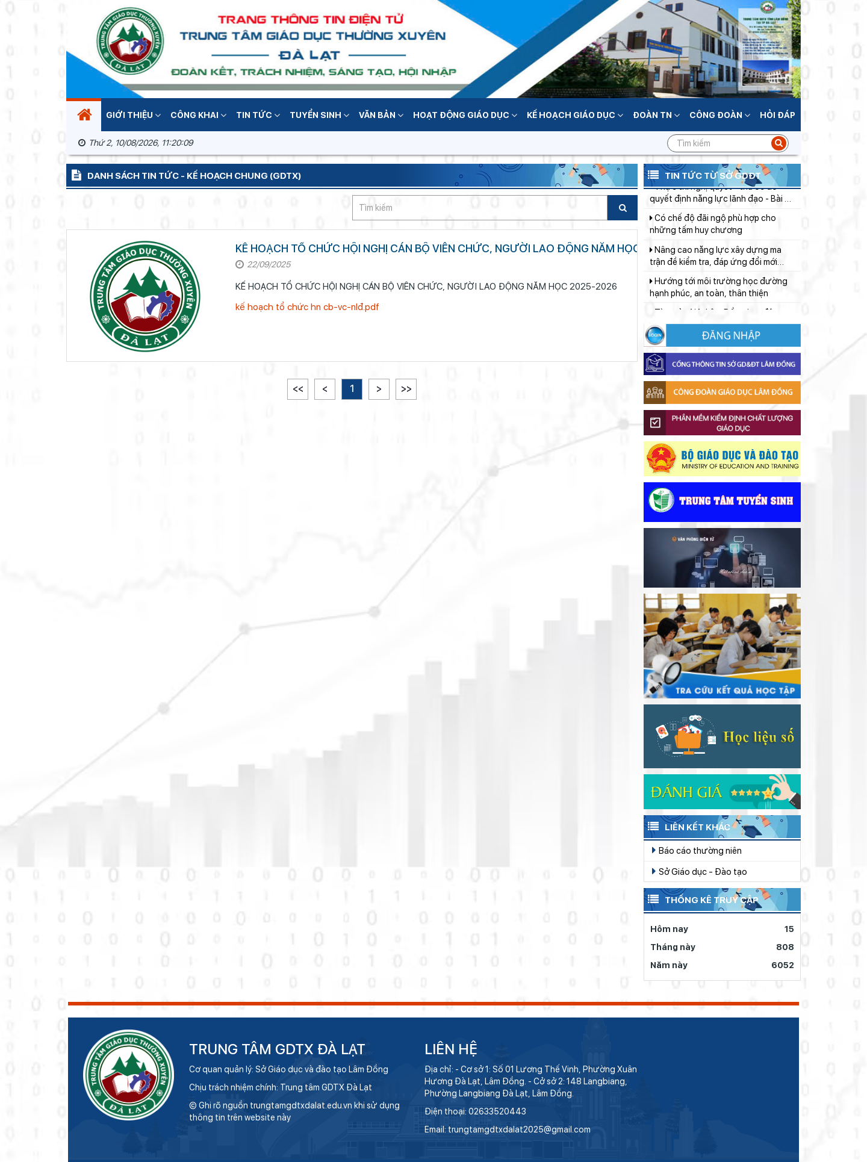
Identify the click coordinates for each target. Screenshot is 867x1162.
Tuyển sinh (319, 115)
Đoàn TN (656, 115)
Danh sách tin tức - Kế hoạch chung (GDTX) (183, 174)
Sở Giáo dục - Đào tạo (699, 871)
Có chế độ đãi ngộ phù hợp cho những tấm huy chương (713, 233)
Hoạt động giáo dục (465, 115)
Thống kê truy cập (701, 899)
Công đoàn (719, 115)
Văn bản (381, 115)
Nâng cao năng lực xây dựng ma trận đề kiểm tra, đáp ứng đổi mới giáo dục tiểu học (716, 265)
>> (406, 388)
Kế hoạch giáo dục (575, 115)
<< (298, 388)
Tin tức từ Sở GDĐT (702, 174)
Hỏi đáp (777, 115)
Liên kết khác (687, 826)
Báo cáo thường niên (697, 850)
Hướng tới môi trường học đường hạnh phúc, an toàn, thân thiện (719, 296)
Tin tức (258, 115)
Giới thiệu (133, 115)
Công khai (198, 115)
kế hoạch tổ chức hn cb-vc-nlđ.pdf (307, 307)
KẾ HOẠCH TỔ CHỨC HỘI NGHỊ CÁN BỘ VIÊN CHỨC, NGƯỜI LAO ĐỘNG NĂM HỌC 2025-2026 (469, 248)
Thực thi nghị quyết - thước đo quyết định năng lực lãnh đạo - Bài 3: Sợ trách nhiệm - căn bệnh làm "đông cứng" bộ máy (721, 202)
